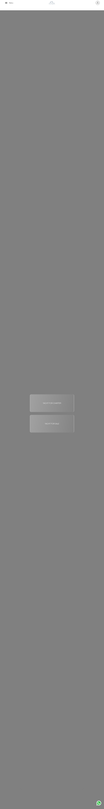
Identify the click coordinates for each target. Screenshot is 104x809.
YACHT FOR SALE (52, 424)
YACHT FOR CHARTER (52, 403)
